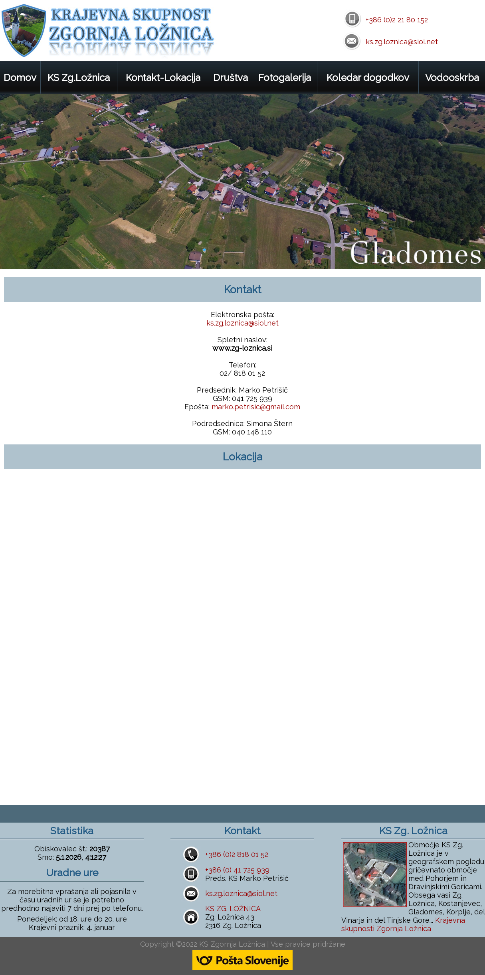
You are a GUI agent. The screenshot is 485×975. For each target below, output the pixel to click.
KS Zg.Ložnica (79, 77)
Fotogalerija (284, 77)
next (470, 254)
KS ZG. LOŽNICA (233, 908)
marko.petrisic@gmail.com (256, 407)
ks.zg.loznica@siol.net (402, 42)
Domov (20, 77)
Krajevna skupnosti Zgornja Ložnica (403, 924)
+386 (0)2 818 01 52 (236, 854)
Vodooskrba (452, 77)
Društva (230, 77)
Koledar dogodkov (368, 77)
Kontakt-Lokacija (163, 77)
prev (448, 254)
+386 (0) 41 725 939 (237, 870)
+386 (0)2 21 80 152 (397, 20)
